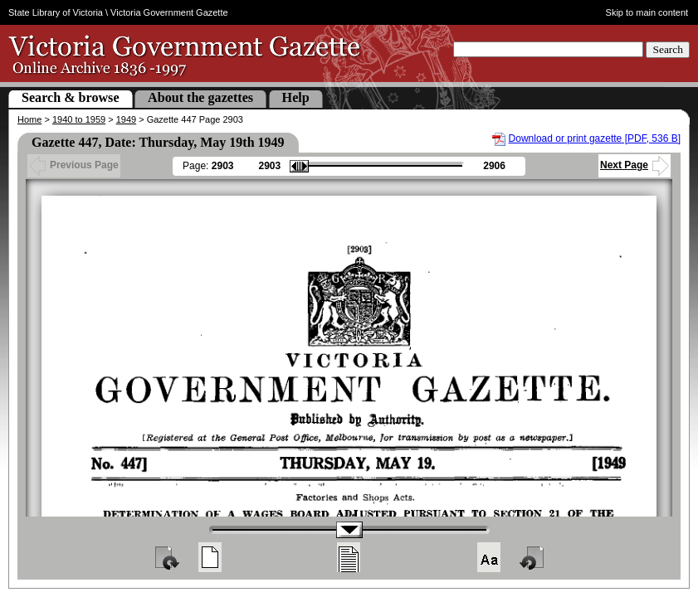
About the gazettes (200, 97)
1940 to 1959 (78, 119)
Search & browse (71, 97)
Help (296, 97)
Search (667, 49)
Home (29, 119)
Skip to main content (647, 12)
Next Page (634, 165)
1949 (126, 119)
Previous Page (74, 165)
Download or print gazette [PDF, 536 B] (595, 138)
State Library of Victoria (55, 12)
